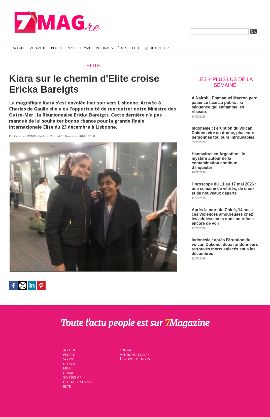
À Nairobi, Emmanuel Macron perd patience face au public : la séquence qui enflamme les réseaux (224, 105)
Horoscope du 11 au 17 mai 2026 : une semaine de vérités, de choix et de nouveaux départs (224, 188)
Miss (71, 48)
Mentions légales (133, 353)
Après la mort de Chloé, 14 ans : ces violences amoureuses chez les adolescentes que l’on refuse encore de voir (223, 216)
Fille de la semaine (77, 380)
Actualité (38, 48)
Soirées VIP (71, 376)
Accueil (19, 48)
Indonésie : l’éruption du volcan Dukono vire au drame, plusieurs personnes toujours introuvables (223, 132)
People (57, 48)
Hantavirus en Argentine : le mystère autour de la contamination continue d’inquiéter (218, 161)
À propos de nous (133, 358)
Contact (125, 349)
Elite (136, 48)
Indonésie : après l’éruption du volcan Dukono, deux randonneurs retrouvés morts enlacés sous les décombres (225, 247)
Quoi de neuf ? (156, 48)
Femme (85, 48)
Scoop (68, 358)
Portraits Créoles (111, 48)
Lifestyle (69, 362)
